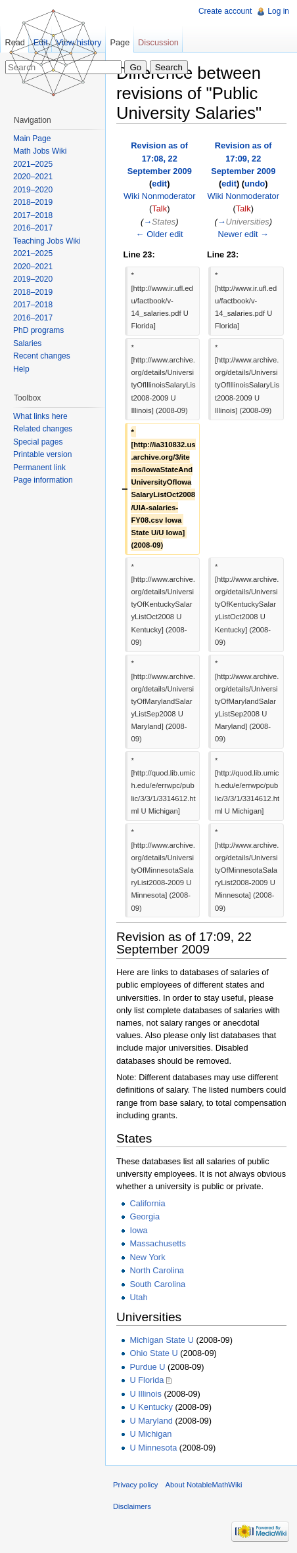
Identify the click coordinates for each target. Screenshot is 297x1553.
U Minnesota (153, 1448)
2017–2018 (33, 215)
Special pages (37, 442)
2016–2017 (33, 227)
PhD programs (38, 330)
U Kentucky (150, 1407)
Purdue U (147, 1367)
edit (159, 183)
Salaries (27, 343)
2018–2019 (33, 202)
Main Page (32, 138)
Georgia (144, 1216)
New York (147, 1257)
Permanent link (39, 467)
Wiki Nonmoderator (160, 196)
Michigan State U (161, 1340)
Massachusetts (157, 1243)
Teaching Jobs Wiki (47, 241)
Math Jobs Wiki (39, 151)
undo (254, 183)
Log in (278, 11)
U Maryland (150, 1421)
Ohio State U (153, 1353)
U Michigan (150, 1434)
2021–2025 (33, 164)
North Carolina (156, 1270)
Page (119, 42)
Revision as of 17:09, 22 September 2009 (243, 158)
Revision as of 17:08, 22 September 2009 (159, 158)
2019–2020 (33, 189)
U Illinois (145, 1394)
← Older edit (159, 234)
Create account (225, 11)
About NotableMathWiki (204, 1485)
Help (21, 369)
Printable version (42, 454)
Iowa (138, 1230)
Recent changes (41, 356)
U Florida (146, 1380)
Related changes (42, 428)
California (147, 1203)
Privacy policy (135, 1485)
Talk (159, 208)
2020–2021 (33, 176)
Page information (43, 480)
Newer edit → (243, 234)
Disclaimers (132, 1506)
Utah (138, 1297)
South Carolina (157, 1284)
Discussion (158, 42)
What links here (40, 416)
